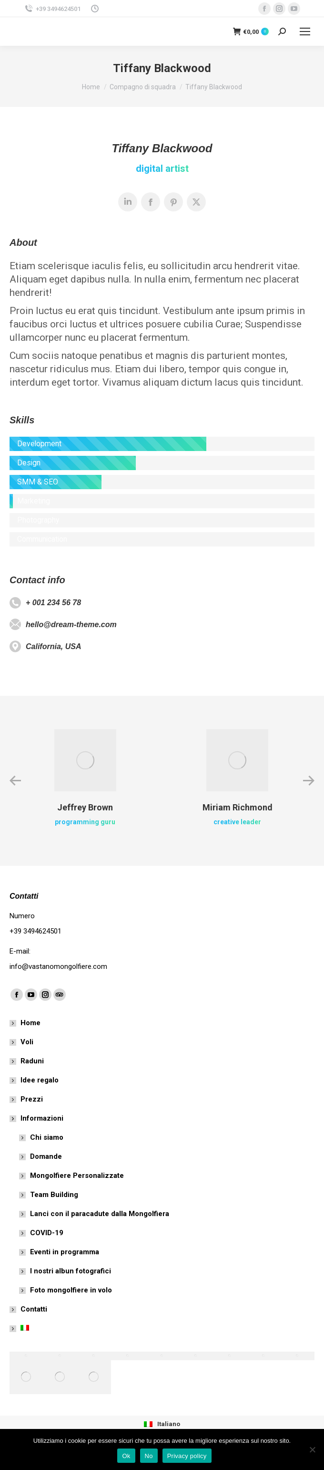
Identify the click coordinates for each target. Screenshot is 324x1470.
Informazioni (37, 1118)
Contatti (33, 1309)
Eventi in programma (64, 1252)
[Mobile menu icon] (304, 31)
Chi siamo (46, 1137)
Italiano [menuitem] (168, 1424)
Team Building (54, 1194)
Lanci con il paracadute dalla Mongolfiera (99, 1213)
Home (30, 1022)
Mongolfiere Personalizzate (77, 1175)
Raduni (32, 1061)
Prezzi (31, 1099)
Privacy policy (187, 1456)
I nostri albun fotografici (70, 1271)
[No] (312, 1449)
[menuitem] (162, 1423)
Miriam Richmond (237, 807)
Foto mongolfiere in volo (71, 1290)
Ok (126, 1456)
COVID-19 (46, 1232)
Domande (46, 1156)
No (149, 1456)
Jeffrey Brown (85, 807)
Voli (26, 1042)
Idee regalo (39, 1080)
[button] (15, 781)
